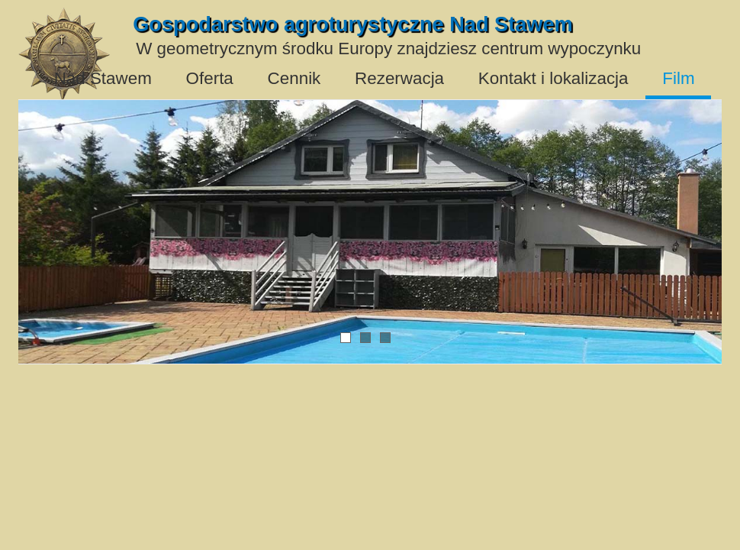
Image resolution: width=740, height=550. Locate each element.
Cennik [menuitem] (294, 78)
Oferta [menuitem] (209, 78)
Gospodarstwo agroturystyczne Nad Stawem (352, 24)
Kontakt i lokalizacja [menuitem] (553, 78)
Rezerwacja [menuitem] (399, 78)
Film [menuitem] (678, 78)
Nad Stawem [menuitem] (103, 78)
